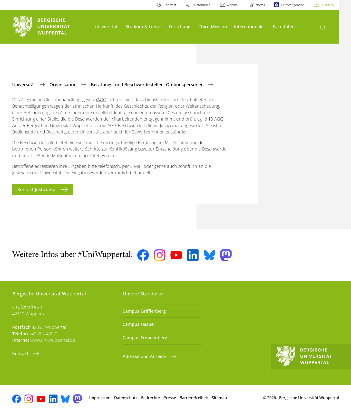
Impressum (99, 397)
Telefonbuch (201, 5)
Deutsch (328, 5)
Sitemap (219, 397)
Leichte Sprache (292, 5)
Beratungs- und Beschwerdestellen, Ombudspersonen (148, 84)
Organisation (63, 84)
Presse (170, 397)
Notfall (260, 5)
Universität (106, 26)
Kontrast (170, 5)
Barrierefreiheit (194, 397)
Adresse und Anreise (145, 356)
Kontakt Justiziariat (37, 189)
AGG (101, 100)
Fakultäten (284, 26)
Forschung (179, 26)
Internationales (250, 26)
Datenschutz (125, 397)
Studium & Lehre (143, 26)
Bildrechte (150, 397)
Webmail (233, 5)
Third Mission (213, 26)
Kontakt (21, 353)
